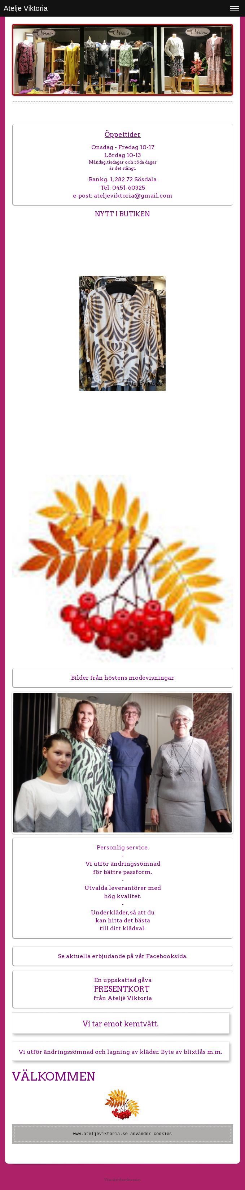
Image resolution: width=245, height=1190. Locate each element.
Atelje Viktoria (26, 8)
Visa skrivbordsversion (122, 1179)
